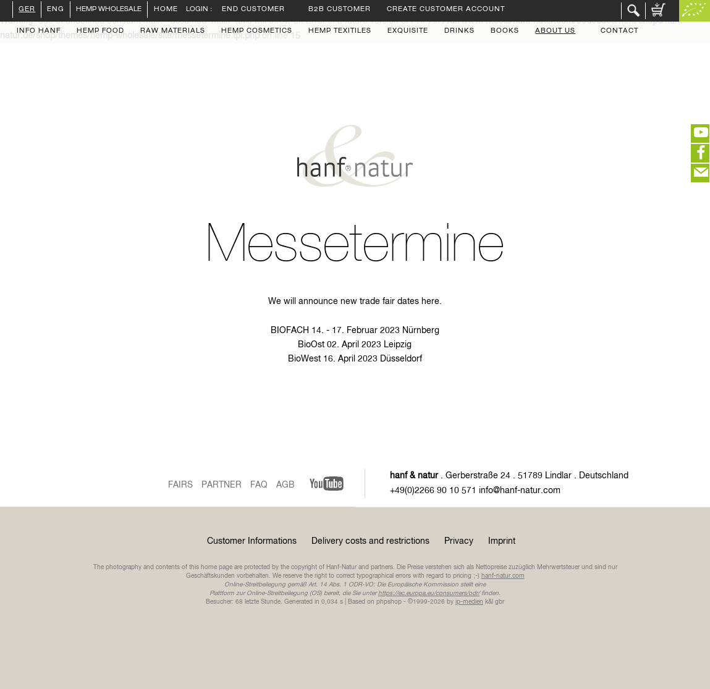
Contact (619, 31)
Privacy (458, 541)
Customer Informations (252, 541)
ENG (55, 10)
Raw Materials (172, 31)
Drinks (459, 31)
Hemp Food (100, 31)
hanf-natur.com (503, 576)
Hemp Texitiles (339, 31)
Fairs (180, 485)
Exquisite (407, 31)
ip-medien (469, 602)
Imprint (501, 541)
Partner (221, 485)
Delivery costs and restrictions (370, 541)
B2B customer (339, 10)
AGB (285, 485)
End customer (253, 10)
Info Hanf (39, 31)
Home (162, 9)
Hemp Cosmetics (256, 31)
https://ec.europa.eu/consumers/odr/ (429, 593)
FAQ (259, 485)
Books (505, 31)
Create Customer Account (446, 10)
